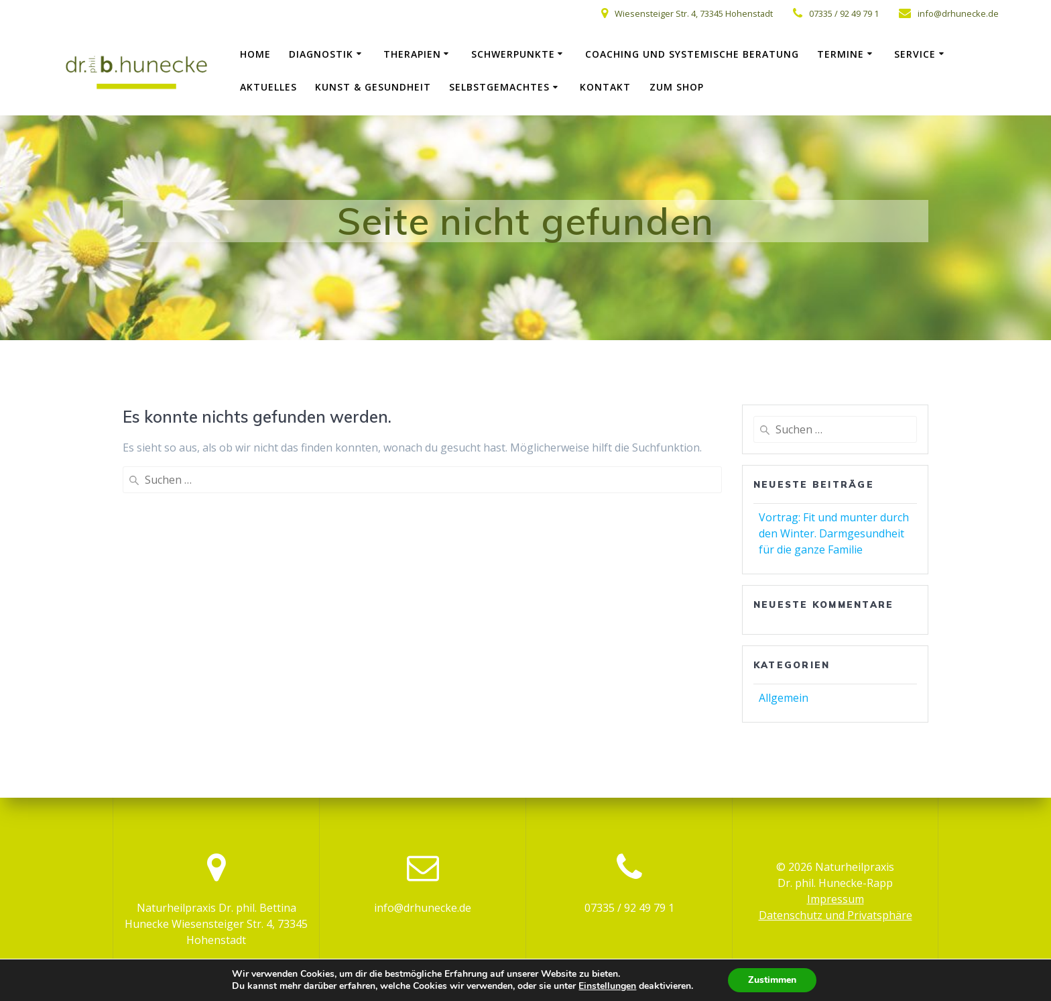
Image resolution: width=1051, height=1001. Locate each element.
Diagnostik (321, 54)
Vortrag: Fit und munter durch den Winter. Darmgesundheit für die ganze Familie (834, 533)
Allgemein (783, 697)
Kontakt (605, 87)
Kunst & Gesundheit (373, 87)
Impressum (835, 899)
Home (255, 54)
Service (915, 54)
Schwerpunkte (513, 54)
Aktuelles (268, 87)
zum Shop (677, 87)
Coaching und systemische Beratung (692, 54)
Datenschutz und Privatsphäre (835, 915)
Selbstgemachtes (499, 87)
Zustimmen (772, 979)
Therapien (412, 54)
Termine (840, 54)
